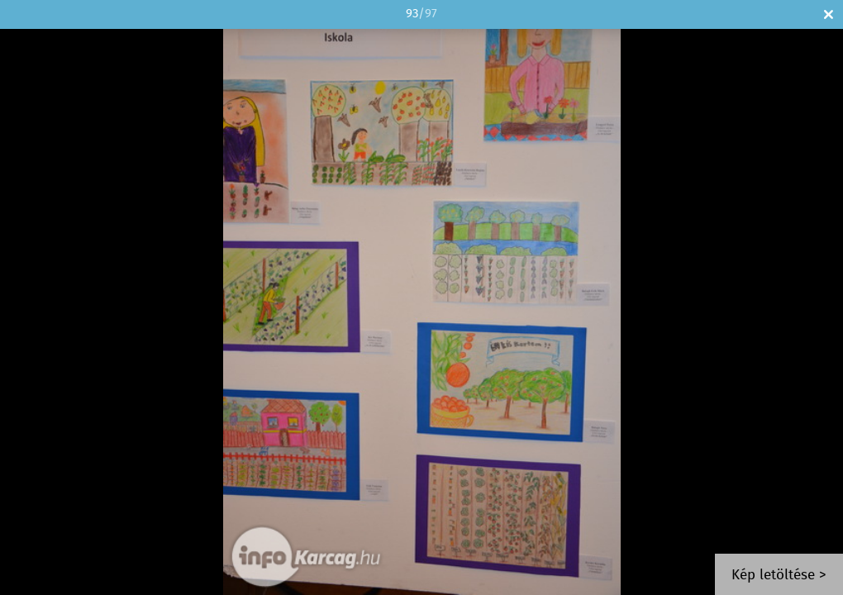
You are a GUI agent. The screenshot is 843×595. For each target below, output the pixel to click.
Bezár (828, 14)
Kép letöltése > (778, 575)
